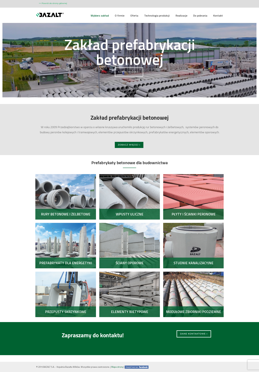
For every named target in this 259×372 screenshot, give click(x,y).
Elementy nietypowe (129, 311)
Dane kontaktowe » (194, 333)
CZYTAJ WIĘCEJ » (129, 71)
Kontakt (218, 16)
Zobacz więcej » (129, 144)
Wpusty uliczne (129, 214)
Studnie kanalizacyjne (193, 263)
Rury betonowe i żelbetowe (65, 214)
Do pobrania (200, 16)
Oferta (134, 16)
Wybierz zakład (100, 16)
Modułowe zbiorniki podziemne (193, 311)
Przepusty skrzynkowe (65, 311)
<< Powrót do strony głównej (53, 3)
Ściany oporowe (130, 263)
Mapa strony (117, 367)
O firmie (119, 16)
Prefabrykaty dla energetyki (65, 263)
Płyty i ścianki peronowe (193, 214)
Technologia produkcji (157, 16)
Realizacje (181, 16)
